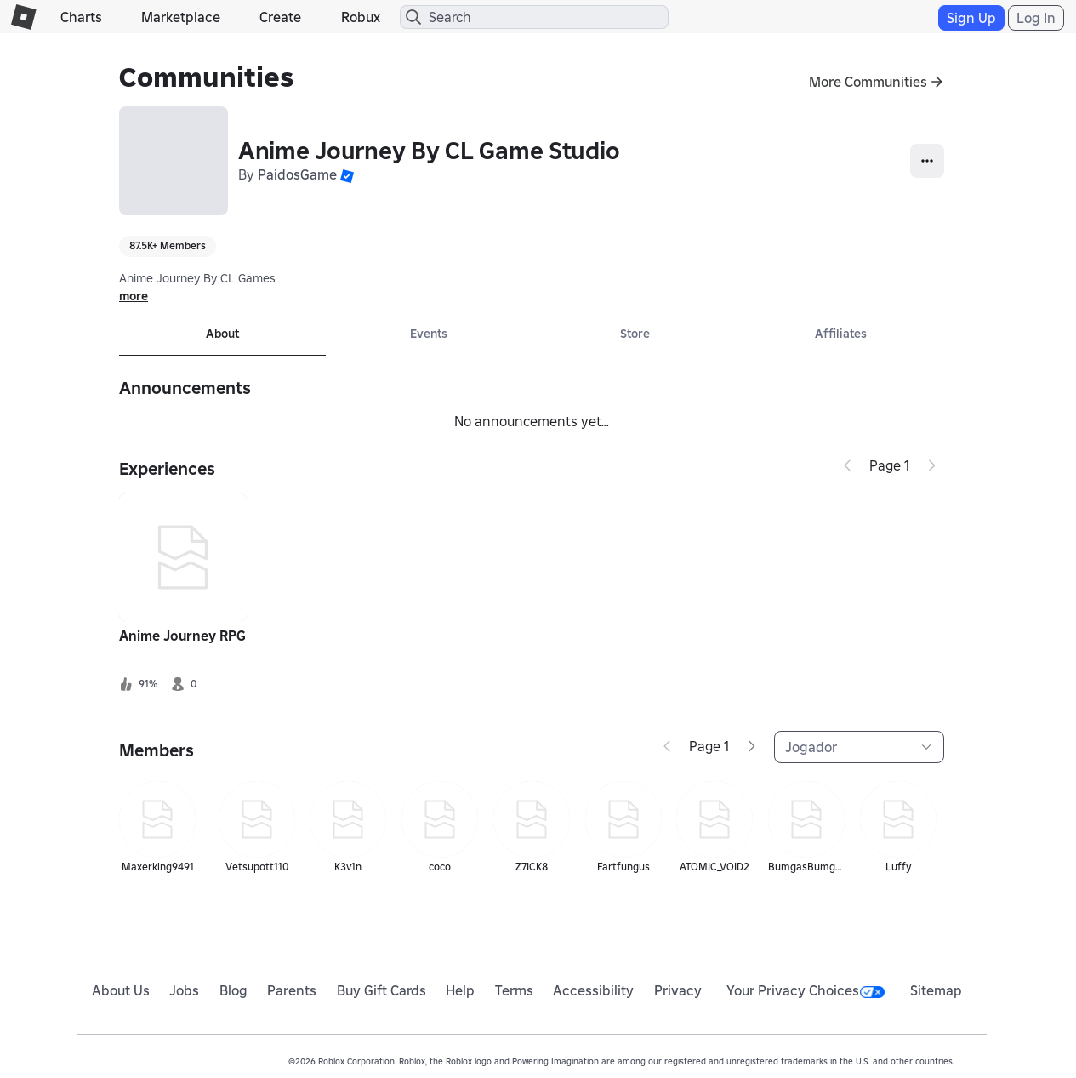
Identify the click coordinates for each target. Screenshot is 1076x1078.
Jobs (184, 990)
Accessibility (593, 990)
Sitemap (936, 990)
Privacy (678, 990)
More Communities (868, 81)
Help (460, 990)
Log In (1036, 17)
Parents (291, 990)
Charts (81, 17)
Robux (360, 17)
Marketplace (180, 17)
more (133, 296)
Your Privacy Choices (805, 990)
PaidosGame (297, 174)
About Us (121, 990)
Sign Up (971, 17)
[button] (347, 174)
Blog (233, 990)
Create (280, 17)
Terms (514, 990)
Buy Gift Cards (381, 990)
